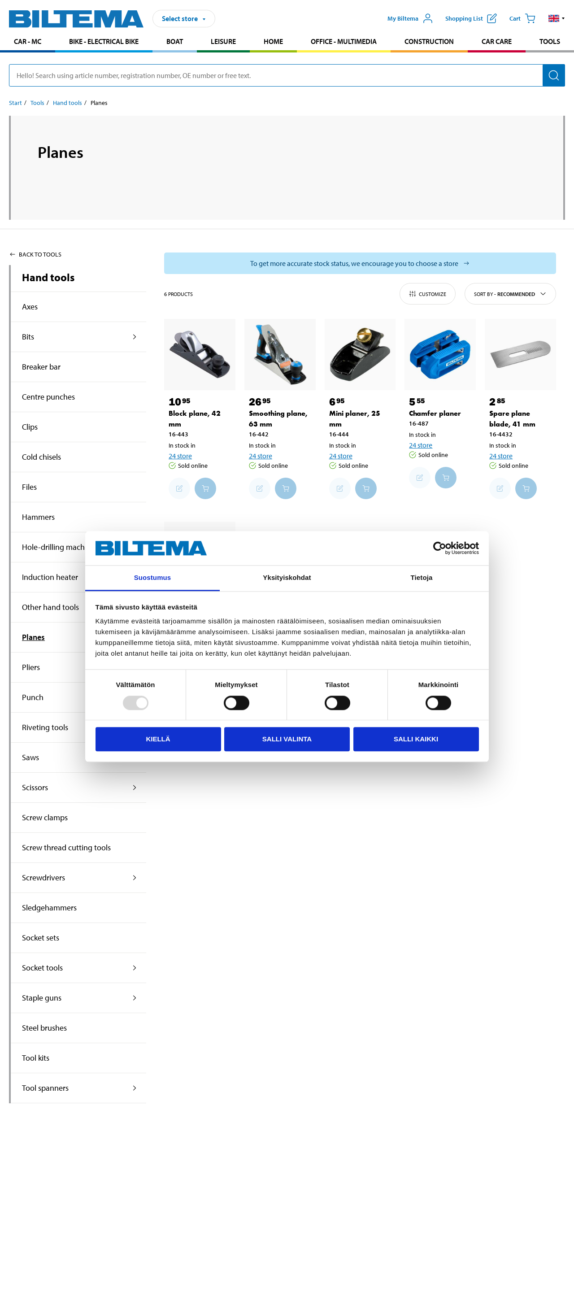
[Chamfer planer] (440, 354)
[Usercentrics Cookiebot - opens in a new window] (439, 548)
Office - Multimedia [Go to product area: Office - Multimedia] (344, 41)
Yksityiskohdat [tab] (287, 578)
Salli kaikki (416, 739)
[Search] (554, 75)
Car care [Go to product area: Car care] (497, 41)
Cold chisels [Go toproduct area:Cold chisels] (41, 457)
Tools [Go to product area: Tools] (549, 41)
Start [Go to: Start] (15, 103)
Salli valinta (287, 739)
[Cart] (522, 18)
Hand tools (48, 277)
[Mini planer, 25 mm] (360, 354)
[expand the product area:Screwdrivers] (135, 877)
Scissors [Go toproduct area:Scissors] (35, 787)
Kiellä (158, 739)
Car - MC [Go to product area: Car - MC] (27, 41)
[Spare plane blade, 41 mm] (520, 354)
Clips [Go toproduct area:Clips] (30, 427)
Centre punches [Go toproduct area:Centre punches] (48, 397)
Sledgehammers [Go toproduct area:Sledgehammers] (49, 907)
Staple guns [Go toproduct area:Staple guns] (41, 998)
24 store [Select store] (180, 455)
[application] (556, 1273)
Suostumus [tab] (152, 578)
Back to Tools (35, 254)
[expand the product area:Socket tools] (135, 968)
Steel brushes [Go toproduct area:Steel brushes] (44, 1028)
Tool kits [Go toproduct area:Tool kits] (35, 1058)
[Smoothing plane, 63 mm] (280, 354)
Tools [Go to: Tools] (37, 103)
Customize (427, 293)
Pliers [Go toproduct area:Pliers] (31, 667)
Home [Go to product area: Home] (273, 41)
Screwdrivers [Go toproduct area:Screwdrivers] (43, 877)
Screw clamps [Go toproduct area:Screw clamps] (45, 817)
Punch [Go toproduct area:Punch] (32, 697)
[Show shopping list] (471, 18)
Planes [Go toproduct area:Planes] (33, 637)
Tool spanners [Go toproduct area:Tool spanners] (45, 1088)
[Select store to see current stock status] (360, 263)
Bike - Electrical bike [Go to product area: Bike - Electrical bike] (104, 41)
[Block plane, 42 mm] (199, 354)
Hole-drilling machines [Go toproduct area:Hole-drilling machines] (60, 547)
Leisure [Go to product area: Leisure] (223, 41)
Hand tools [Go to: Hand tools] (67, 103)
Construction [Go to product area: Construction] (429, 41)
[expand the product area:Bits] (135, 337)
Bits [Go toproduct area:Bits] (28, 336)
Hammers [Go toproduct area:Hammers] (38, 517)
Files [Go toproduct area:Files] (29, 487)
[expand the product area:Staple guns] (135, 998)
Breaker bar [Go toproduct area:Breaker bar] (41, 366)
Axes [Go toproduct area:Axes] (30, 306)
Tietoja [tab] (422, 578)
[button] (557, 18)
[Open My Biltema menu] (410, 18)
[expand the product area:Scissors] (135, 787)
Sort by (510, 293)
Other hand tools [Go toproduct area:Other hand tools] (50, 607)
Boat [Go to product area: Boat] (174, 41)
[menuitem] (27, 42)
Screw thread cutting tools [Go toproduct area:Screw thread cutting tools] (66, 847)
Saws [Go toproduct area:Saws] (30, 757)
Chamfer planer (435, 413)
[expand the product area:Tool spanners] (135, 1088)
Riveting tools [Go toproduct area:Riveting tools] (45, 727)
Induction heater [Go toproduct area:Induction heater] (50, 577)
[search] (287, 75)
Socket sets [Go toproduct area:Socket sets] (40, 937)
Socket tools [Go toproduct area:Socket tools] (42, 967)
